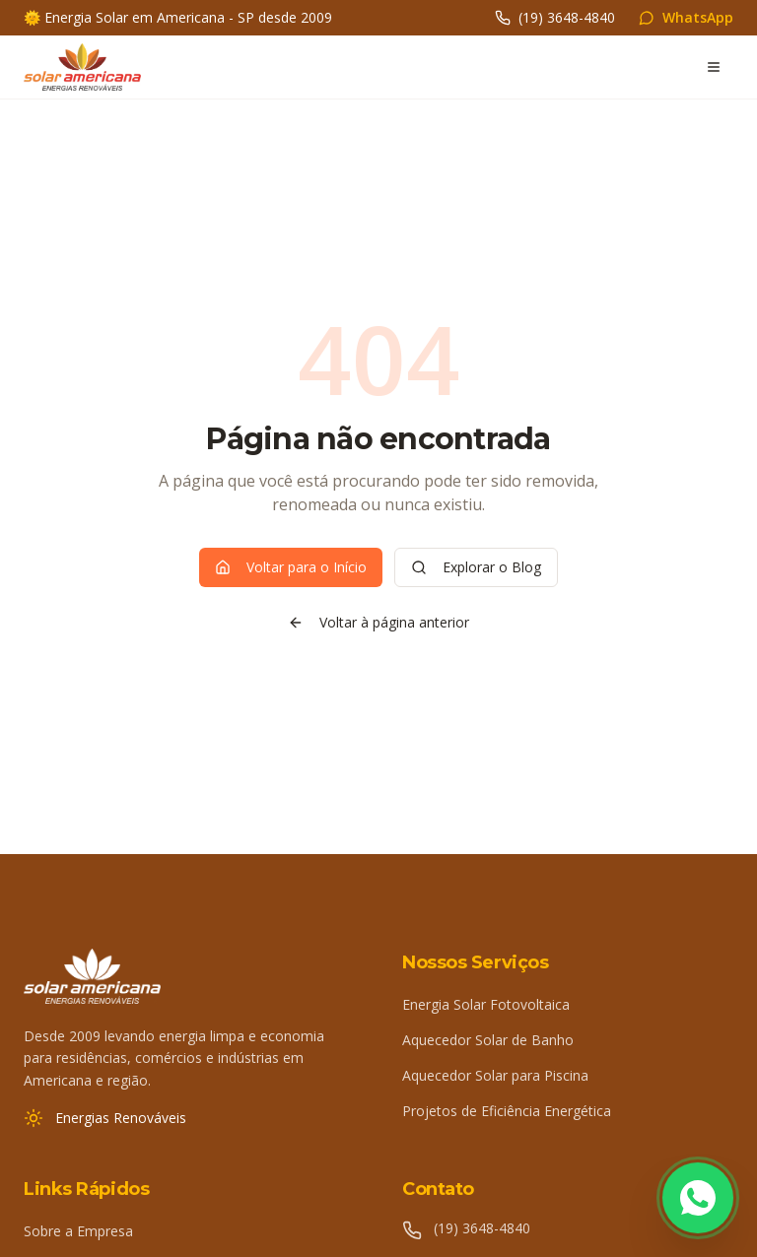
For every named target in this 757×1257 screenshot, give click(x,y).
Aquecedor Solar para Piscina (495, 1075)
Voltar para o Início (291, 567)
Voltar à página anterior (378, 622)
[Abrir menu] (713, 67)
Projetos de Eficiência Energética (506, 1110)
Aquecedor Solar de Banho (488, 1039)
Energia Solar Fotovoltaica (486, 1004)
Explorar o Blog (476, 567)
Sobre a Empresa (78, 1231)
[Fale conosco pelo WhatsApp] (697, 1197)
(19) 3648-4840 (555, 17)
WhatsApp (686, 17)
